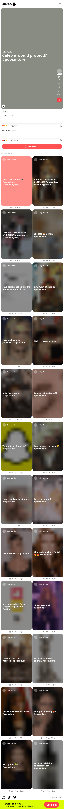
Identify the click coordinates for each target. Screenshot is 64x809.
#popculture (14, 59)
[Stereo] (9, 4)
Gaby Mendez (7, 52)
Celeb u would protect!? (24, 55)
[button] (51, 805)
